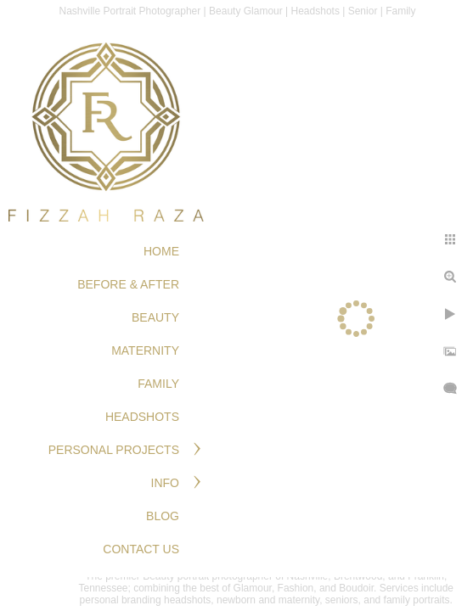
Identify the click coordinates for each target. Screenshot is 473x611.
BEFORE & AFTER (128, 284)
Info (165, 483)
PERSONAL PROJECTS (113, 450)
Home (161, 251)
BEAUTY (155, 317)
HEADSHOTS (142, 416)
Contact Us (141, 549)
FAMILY (158, 383)
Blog (162, 516)
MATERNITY (145, 350)
